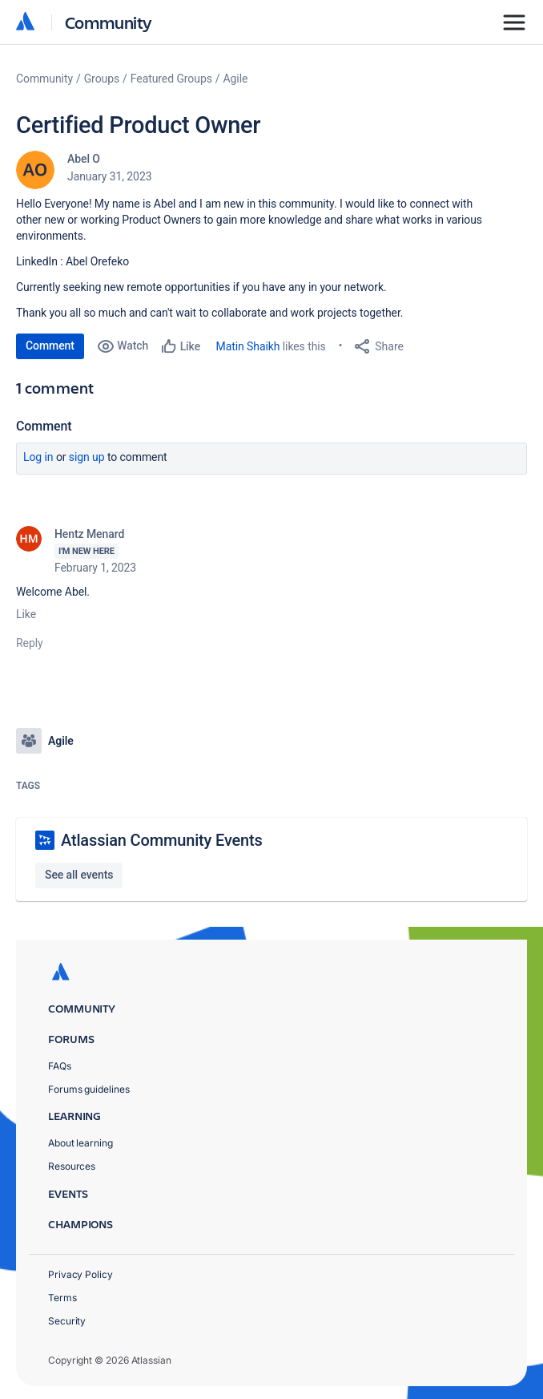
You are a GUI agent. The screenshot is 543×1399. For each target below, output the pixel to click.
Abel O (83, 158)
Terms (62, 1298)
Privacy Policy (80, 1274)
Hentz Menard (89, 534)
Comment (50, 345)
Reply (29, 643)
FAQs (59, 1066)
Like (26, 614)
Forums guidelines (89, 1089)
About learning (80, 1143)
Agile (235, 78)
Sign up (87, 457)
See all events (79, 874)
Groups (101, 78)
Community (108, 22)
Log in (38, 457)
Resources (71, 1166)
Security (67, 1321)
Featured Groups (171, 78)
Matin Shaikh (248, 346)
